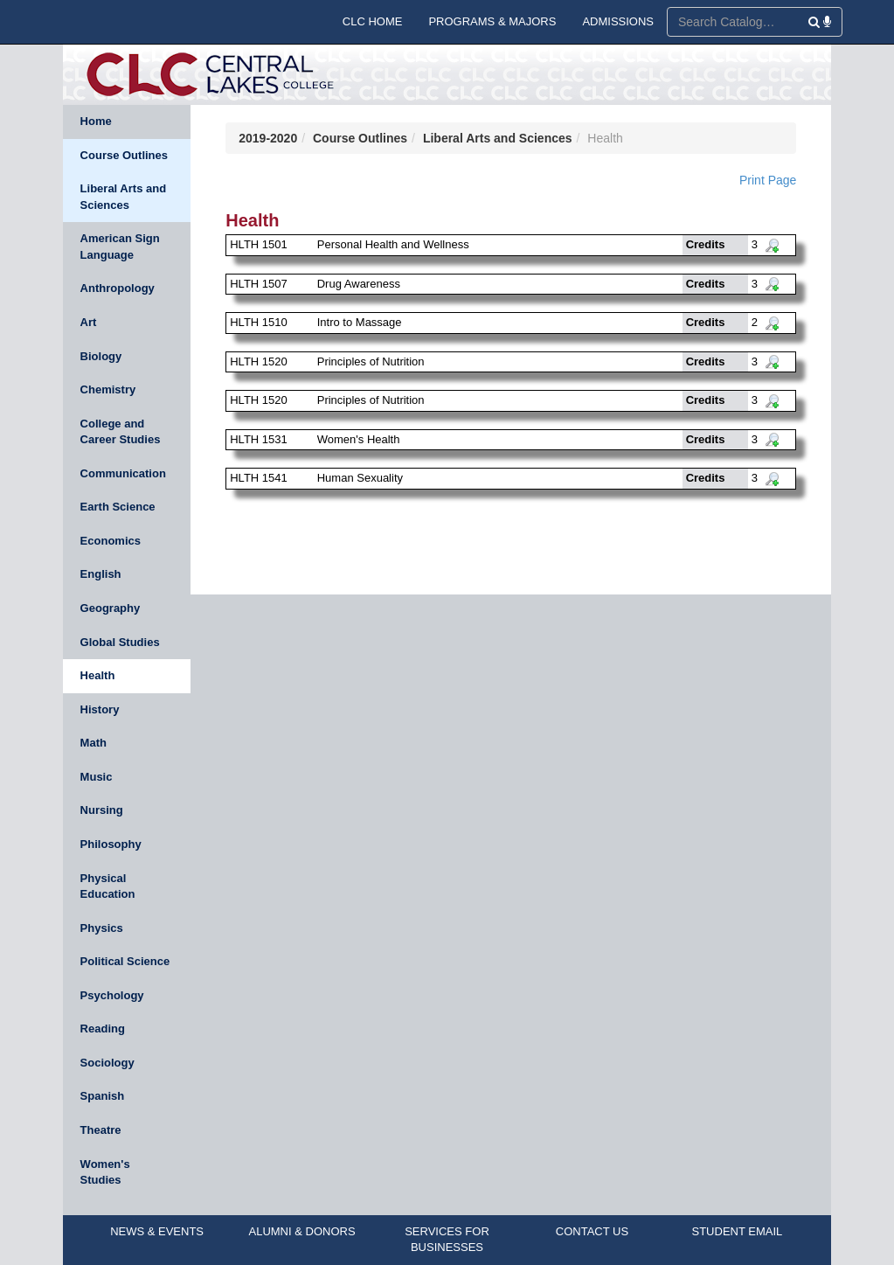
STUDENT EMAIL (737, 1231)
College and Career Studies (120, 432)
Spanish (102, 1095)
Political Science (125, 961)
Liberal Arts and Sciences (123, 197)
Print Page (767, 180)
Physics (101, 928)
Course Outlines (124, 155)
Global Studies (120, 642)
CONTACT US (592, 1231)
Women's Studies (105, 1172)
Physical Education (107, 886)
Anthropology (117, 288)
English (100, 573)
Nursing (101, 810)
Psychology (112, 995)
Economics (110, 540)
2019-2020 (268, 138)
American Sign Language (120, 246)
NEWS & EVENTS (157, 1231)
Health (97, 675)
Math (93, 742)
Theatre (100, 1129)
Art (88, 322)
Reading (102, 1028)
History (100, 709)
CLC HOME (373, 21)
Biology (101, 356)
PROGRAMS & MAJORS (492, 21)
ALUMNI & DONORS (302, 1231)
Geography (110, 608)
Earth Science (118, 506)
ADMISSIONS (618, 21)
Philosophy (111, 844)
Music (96, 776)
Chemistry (108, 389)
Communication (123, 473)
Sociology (107, 1062)
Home (96, 121)
